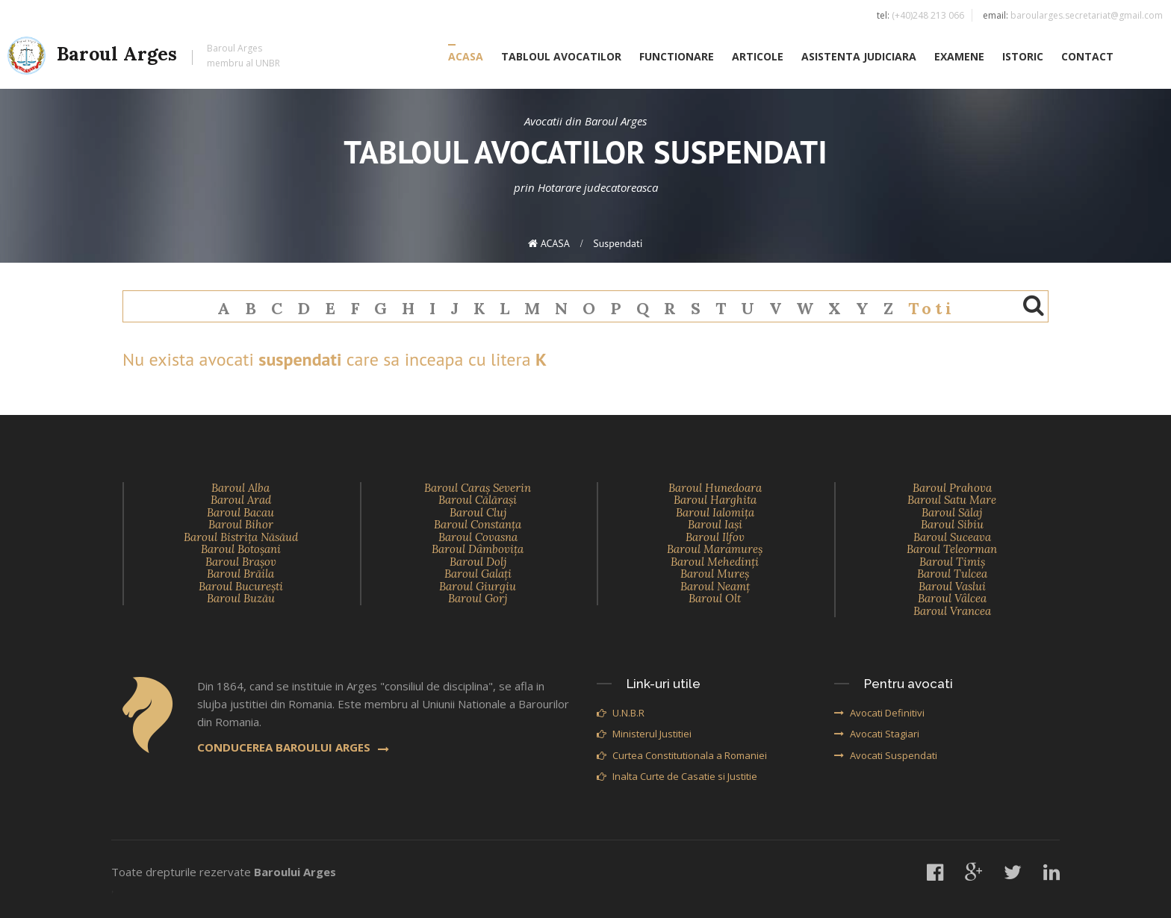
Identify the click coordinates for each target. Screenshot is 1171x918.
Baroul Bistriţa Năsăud (241, 537)
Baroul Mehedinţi (715, 562)
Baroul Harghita (715, 500)
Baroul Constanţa (477, 524)
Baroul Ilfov (715, 537)
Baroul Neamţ (715, 586)
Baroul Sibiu (952, 524)
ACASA (465, 57)
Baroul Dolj (478, 562)
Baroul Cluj (478, 512)
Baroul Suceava (952, 537)
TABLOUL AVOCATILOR (561, 57)
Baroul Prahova (952, 488)
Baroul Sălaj (952, 512)
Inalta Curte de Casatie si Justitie (677, 776)
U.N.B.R (620, 712)
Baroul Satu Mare (951, 500)
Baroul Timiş (952, 562)
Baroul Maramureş (714, 549)
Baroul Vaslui (952, 586)
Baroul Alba (240, 488)
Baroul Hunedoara (715, 488)
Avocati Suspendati (885, 755)
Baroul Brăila (240, 573)
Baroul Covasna (478, 537)
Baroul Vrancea (952, 611)
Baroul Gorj (477, 598)
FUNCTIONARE (676, 57)
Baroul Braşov (240, 562)
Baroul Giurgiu (477, 586)
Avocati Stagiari (876, 733)
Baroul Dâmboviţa (478, 549)
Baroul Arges (143, 56)
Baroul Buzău (241, 598)
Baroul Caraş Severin (477, 488)
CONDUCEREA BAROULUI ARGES (293, 747)
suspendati (617, 243)
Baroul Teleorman (952, 549)
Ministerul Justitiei (644, 733)
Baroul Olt (715, 598)
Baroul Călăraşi (477, 500)
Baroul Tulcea (952, 573)
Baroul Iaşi (715, 524)
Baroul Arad (241, 500)
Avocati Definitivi (879, 712)
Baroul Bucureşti (241, 586)
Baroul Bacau (240, 512)
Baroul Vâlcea (952, 598)
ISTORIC (1022, 57)
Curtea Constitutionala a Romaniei (682, 755)
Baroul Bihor (240, 524)
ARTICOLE (757, 57)
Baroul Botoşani (241, 549)
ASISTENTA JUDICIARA (858, 57)
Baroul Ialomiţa (715, 512)
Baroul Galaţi (478, 573)
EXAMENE (959, 57)
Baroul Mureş (714, 573)
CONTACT (1087, 57)
